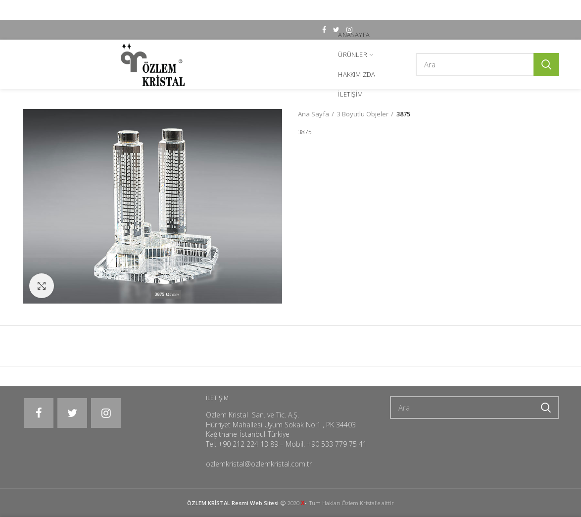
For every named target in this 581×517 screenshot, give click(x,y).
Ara (546, 64)
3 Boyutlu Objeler (362, 113)
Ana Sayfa (313, 113)
